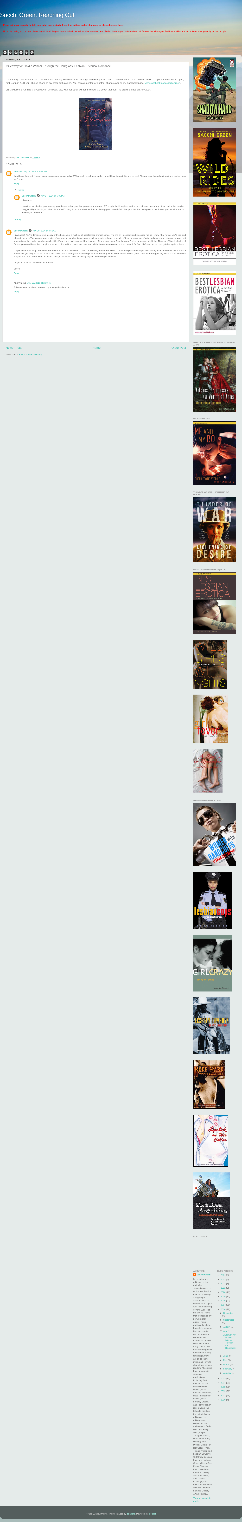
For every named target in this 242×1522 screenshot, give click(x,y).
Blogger (152, 1514)
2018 (223, 1300)
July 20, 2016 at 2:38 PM (39, 283)
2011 (223, 1395)
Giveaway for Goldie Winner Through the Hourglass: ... (229, 1343)
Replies (20, 190)
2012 (223, 1391)
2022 (223, 1283)
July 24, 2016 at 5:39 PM (52, 196)
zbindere (131, 1514)
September (228, 1320)
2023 (223, 1279)
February (228, 1369)
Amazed (18, 171)
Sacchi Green (29, 196)
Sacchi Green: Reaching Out (37, 15)
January (227, 1373)
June (226, 1356)
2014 (223, 1382)
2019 (223, 1296)
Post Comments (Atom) (30, 354)
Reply (16, 183)
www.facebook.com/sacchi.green (162, 83)
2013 (223, 1387)
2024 (223, 1275)
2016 (223, 1309)
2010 (223, 1400)
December (228, 1313)
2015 (223, 1378)
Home (96, 347)
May (225, 1360)
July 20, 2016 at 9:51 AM (44, 231)
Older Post (179, 347)
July (225, 1331)
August (227, 1327)
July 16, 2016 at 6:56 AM (35, 171)
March (226, 1364)
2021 (223, 1288)
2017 (223, 1305)
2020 (223, 1292)
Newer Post (14, 347)
